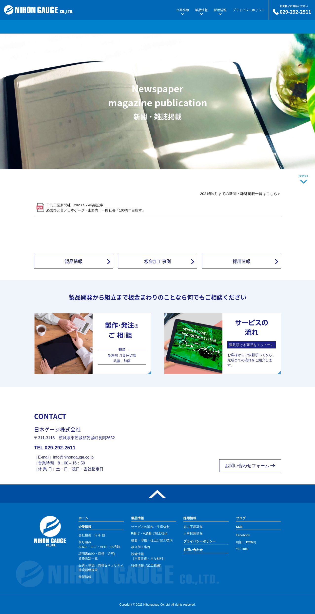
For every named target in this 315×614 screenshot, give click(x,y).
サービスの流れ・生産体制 (150, 527)
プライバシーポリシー (249, 10)
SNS (239, 527)
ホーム (83, 518)
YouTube (242, 549)
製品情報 (201, 10)
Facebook (243, 535)
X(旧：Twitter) (246, 542)
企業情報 (182, 10)
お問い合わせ (193, 550)
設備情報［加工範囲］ (147, 565)
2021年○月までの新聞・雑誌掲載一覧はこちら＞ (240, 194)
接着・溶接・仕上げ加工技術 (152, 540)
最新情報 (85, 577)
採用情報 (220, 10)
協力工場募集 (193, 527)
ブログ (241, 518)
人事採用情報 (193, 533)
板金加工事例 (157, 261)
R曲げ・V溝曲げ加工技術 (149, 533)
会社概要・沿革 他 (92, 535)
